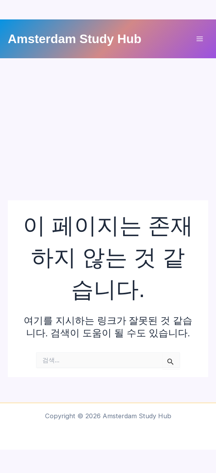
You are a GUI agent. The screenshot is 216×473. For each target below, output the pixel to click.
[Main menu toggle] (199, 39)
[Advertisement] (108, 116)
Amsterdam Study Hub (74, 39)
